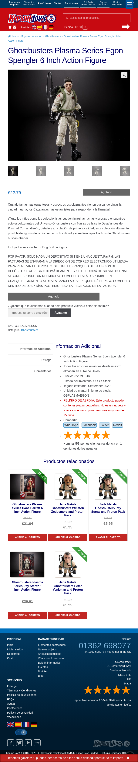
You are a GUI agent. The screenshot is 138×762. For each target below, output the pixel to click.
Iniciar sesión (19, 27)
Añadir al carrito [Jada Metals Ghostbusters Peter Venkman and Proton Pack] (67, 615)
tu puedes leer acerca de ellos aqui (56, 758)
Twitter (104, 425)
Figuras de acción (31, 36)
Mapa (127, 683)
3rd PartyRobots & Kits (88, 3)
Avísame (61, 312)
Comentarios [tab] (43, 371)
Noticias (26, 27)
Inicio (10, 27)
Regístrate (13, 653)
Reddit (117, 425)
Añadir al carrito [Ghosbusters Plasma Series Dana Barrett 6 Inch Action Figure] (27, 537)
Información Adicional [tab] (35, 348)
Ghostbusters (53, 36)
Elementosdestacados (29, 3)
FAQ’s (11, 699)
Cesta (10, 658)
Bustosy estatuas (117, 3)
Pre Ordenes (44, 3)
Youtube (28, 742)
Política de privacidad (20, 712)
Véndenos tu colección (52, 658)
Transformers (71, 3)
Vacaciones (14, 717)
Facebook (89, 425)
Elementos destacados (52, 644)
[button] (124, 75)
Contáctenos (14, 27)
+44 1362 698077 (93, 651)
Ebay (37, 742)
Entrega (12, 686)
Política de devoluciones (21, 694)
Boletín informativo (49, 662)
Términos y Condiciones (21, 690)
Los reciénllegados (14, 3)
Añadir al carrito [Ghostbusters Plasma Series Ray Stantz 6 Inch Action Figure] (27, 615)
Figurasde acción (103, 3)
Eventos (43, 667)
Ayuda (11, 703)
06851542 (69, 753)
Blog (41, 675)
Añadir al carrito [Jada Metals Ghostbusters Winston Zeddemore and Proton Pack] (67, 537)
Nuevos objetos (47, 649)
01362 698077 (105, 645)
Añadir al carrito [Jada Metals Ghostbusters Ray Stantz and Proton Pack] (108, 537)
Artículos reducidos (49, 653)
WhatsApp (71, 425)
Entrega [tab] (46, 360)
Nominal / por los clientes (82, 443)
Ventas (57, 3)
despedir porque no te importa (103, 758)
